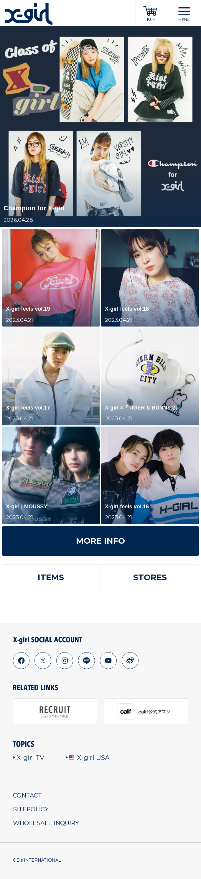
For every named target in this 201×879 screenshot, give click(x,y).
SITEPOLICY (31, 809)
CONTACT (27, 795)
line (86, 661)
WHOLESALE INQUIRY (46, 823)
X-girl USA (88, 757)
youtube (108, 661)
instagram (64, 661)
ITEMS (51, 577)
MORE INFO (100, 541)
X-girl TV (28, 757)
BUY (151, 19)
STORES (150, 577)
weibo (130, 661)
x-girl (28, 14)
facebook (21, 661)
